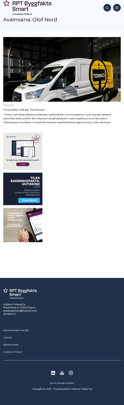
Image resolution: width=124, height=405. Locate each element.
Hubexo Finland (12, 352)
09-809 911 (9, 314)
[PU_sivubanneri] (22, 241)
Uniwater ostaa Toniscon (24, 110)
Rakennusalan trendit (16, 330)
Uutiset (7, 337)
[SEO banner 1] (22, 169)
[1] (22, 204)
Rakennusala (10, 344)
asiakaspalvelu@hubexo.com (20, 310)
